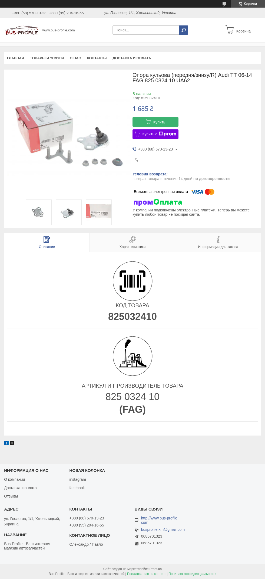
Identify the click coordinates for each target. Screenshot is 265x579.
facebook (77, 488)
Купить (159, 122)
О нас (75, 58)
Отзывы (11, 496)
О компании (14, 479)
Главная (15, 58)
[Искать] (183, 30)
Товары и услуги (47, 58)
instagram (77, 479)
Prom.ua (156, 569)
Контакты (97, 58)
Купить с (159, 134)
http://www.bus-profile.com (159, 520)
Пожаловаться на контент (146, 574)
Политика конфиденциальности (192, 574)
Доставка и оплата (131, 58)
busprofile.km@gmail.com (163, 530)
